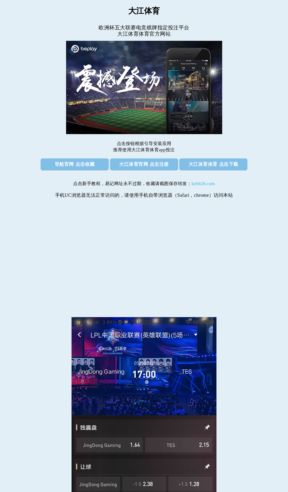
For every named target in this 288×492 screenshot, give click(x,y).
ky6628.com (203, 183)
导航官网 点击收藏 (75, 164)
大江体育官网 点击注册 (144, 164)
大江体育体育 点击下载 (213, 164)
